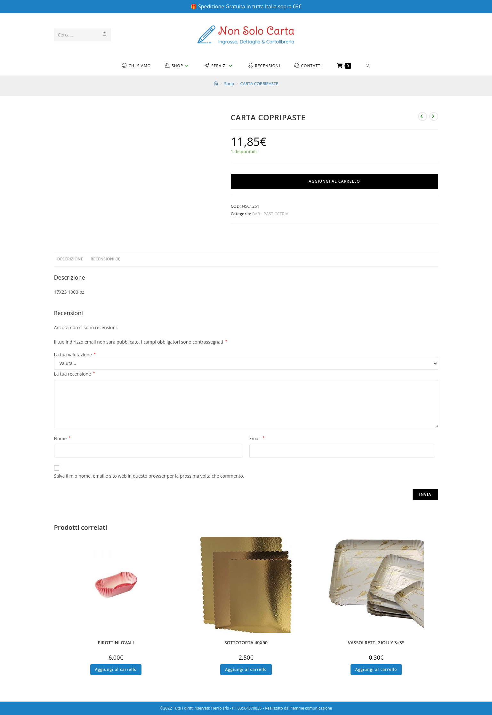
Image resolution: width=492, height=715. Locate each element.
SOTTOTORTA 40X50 (246, 643)
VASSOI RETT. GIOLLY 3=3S (376, 643)
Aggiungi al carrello (334, 181)
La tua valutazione (75, 355)
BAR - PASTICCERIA (270, 214)
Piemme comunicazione (310, 708)
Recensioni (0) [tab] (105, 259)
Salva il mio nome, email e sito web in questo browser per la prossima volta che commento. (149, 476)
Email (257, 438)
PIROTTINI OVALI (116, 643)
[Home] (216, 83)
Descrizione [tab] (70, 259)
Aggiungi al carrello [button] (116, 669)
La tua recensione (74, 374)
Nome (62, 438)
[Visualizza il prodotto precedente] (422, 116)
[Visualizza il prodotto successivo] (433, 116)
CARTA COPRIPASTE (259, 83)
